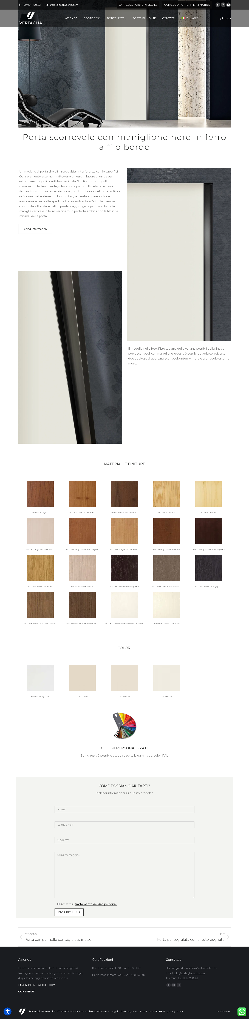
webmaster (224, 1011)
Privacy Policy (26, 984)
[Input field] (69, 912)
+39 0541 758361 (188, 978)
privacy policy (175, 1011)
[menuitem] (190, 18)
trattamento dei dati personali (96, 904)
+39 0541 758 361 (32, 4)
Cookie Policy (46, 984)
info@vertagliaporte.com (63, 4)
